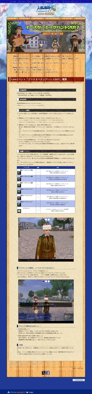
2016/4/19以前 (78, 380)
